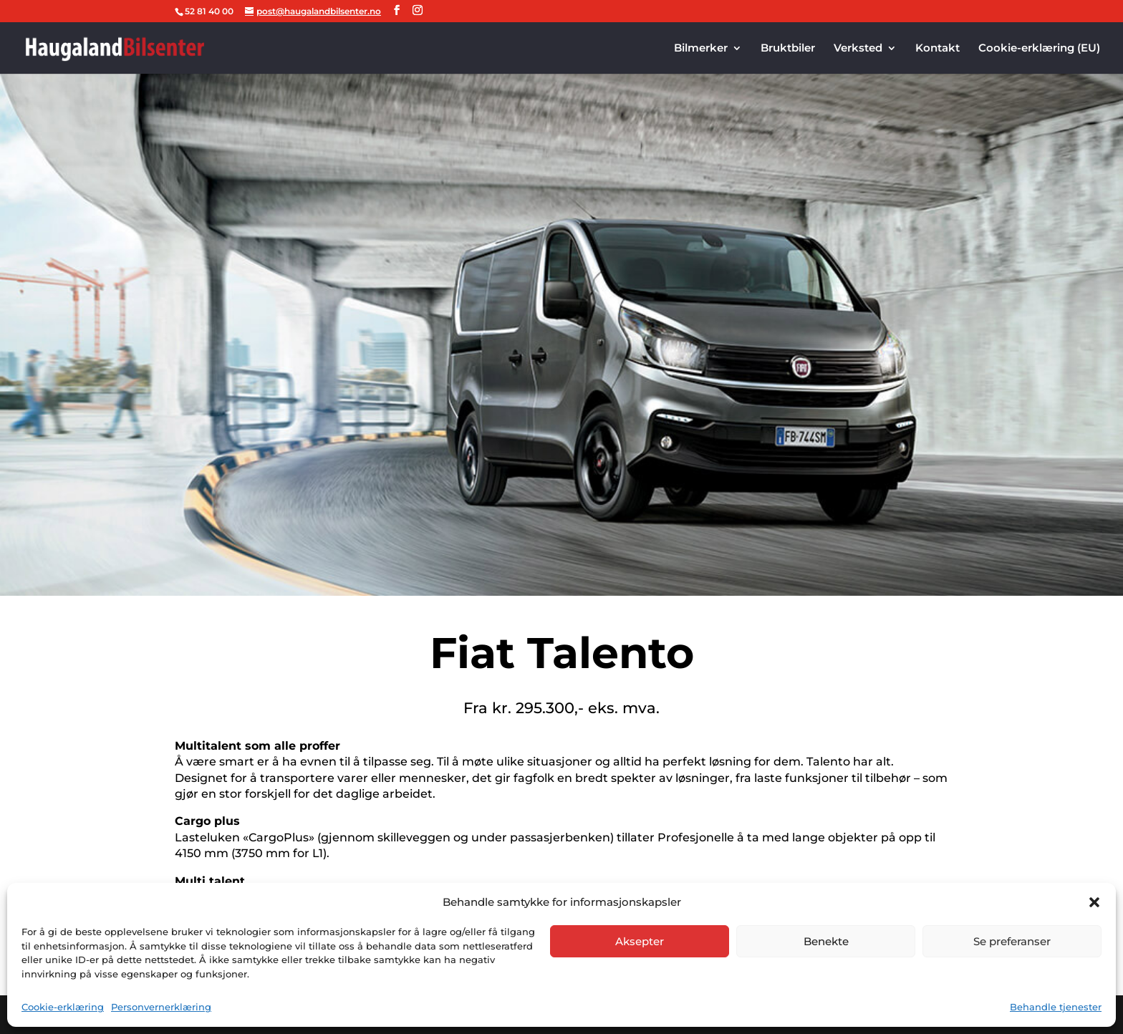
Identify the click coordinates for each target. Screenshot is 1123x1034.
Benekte (826, 941)
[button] (1094, 902)
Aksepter (639, 941)
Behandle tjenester (1056, 1007)
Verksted (858, 48)
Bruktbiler (788, 48)
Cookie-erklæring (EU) (1039, 48)
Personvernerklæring (161, 1007)
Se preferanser (1012, 941)
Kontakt (937, 48)
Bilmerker (701, 48)
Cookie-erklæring (62, 1007)
